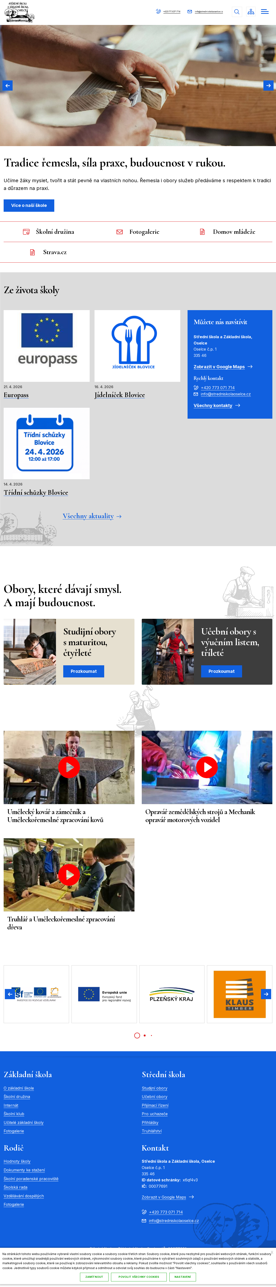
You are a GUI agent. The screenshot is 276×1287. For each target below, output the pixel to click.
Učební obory (154, 1099)
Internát (11, 1108)
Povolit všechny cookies (172, 1277)
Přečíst (47, 358)
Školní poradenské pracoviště (31, 1181)
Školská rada (15, 1189)
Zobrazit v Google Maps (219, 368)
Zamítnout (93, 1277)
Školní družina (17, 1099)
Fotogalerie (14, 1133)
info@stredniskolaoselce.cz (196, 11)
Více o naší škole (29, 205)
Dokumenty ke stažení (24, 1172)
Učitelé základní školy (24, 1125)
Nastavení (127, 1277)
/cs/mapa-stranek (250, 12)
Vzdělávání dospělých (24, 1198)
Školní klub (14, 1116)
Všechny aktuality (88, 518)
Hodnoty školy (17, 1164)
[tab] (137, 1038)
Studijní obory (154, 1090)
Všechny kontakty (213, 407)
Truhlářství (152, 1133)
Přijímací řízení (155, 1108)
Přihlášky (150, 1125)
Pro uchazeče (155, 1116)
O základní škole (19, 1090)
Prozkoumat (84, 673)
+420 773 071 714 (141, 11)
